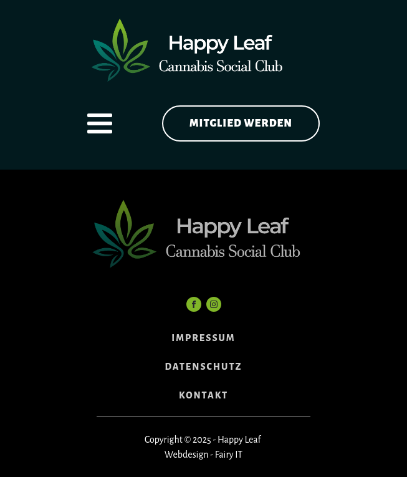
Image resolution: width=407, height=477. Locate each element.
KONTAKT (203, 395)
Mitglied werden (240, 123)
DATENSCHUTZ (203, 367)
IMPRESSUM (203, 338)
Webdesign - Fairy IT (203, 455)
